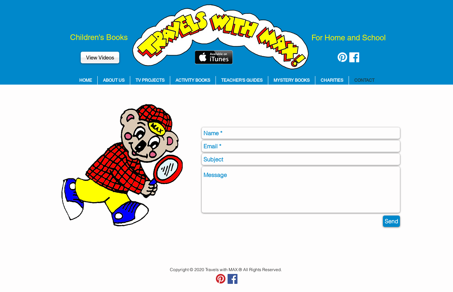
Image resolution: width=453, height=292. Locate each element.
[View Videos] (100, 57)
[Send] (391, 221)
